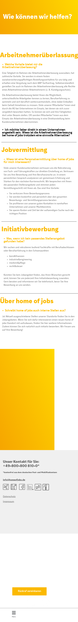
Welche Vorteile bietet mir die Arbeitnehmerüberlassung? (22, 66)
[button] (13, 614)
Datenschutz (9, 497)
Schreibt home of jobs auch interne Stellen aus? (35, 310)
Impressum (8, 502)
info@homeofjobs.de (14, 480)
